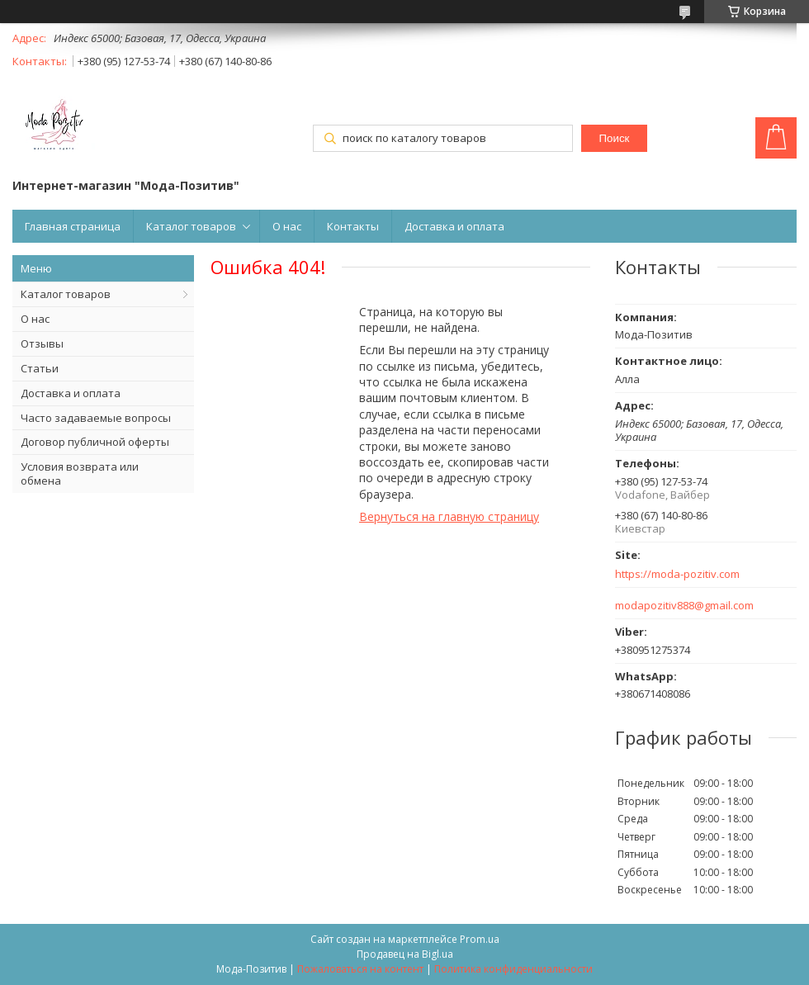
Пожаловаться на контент (360, 969)
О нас (286, 226)
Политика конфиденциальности (513, 969)
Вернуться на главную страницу (449, 516)
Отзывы (42, 343)
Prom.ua (479, 939)
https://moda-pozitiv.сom (677, 574)
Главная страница (73, 226)
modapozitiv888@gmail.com (684, 606)
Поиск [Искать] (614, 138)
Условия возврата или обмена (80, 473)
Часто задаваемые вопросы (96, 417)
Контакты (353, 226)
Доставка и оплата (454, 226)
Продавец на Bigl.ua (405, 954)
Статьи (40, 368)
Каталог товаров (191, 226)
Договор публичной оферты (95, 441)
